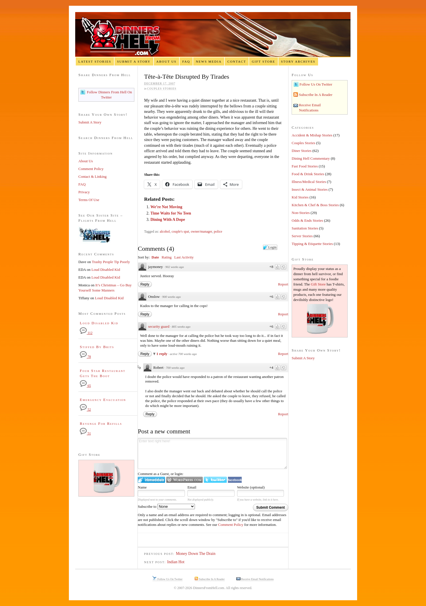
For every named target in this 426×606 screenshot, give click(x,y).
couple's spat (180, 231)
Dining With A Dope (167, 219)
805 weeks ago (181, 326)
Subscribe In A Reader (315, 94)
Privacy (84, 192)
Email (191, 487)
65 (85, 386)
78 (85, 357)
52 (85, 410)
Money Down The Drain (196, 553)
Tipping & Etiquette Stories (312, 244)
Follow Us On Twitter (315, 84)
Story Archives (298, 61)
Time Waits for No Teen (170, 213)
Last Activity (184, 257)
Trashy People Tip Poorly (111, 262)
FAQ (186, 61)
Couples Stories (161, 88)
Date (155, 257)
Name (142, 487)
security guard (158, 326)
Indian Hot (175, 562)
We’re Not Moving (166, 207)
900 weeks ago (171, 296)
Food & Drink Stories (308, 174)
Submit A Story (134, 61)
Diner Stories (301, 150)
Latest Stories (94, 61)
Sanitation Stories (305, 228)
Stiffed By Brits (97, 347)
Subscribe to (166, 506)
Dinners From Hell (213, 34)
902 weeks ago (174, 267)
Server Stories (302, 236)
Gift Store (263, 61)
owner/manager (201, 231)
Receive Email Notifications (257, 579)
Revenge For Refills (101, 423)
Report (283, 284)
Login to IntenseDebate (151, 480)
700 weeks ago (175, 367)
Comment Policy (230, 524)
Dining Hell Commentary (311, 158)
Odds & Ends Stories (307, 220)
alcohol (165, 231)
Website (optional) (251, 487)
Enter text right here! (212, 453)
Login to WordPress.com (184, 480)
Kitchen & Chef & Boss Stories (315, 205)
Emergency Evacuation (103, 399)
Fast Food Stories (305, 166)
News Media (209, 61)
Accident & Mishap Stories (312, 135)
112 (86, 333)
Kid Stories (300, 197)
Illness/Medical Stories (309, 182)
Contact (236, 61)
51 (85, 433)
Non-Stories (301, 213)
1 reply (162, 354)
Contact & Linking (92, 176)
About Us (166, 61)
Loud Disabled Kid (106, 269)
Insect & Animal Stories (310, 189)
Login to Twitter (215, 480)
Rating (167, 257)
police (218, 231)
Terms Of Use (88, 200)
